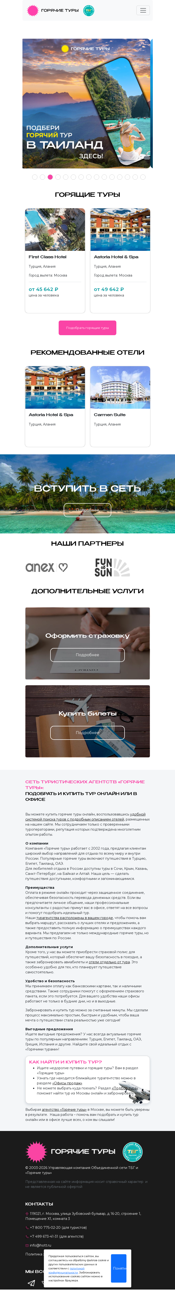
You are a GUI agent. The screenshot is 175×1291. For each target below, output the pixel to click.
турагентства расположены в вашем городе (74, 918)
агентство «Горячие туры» (64, 1109)
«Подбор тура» (125, 1088)
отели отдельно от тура (109, 962)
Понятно (119, 1268)
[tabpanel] (87, 106)
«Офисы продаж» (67, 1083)
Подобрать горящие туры (87, 328)
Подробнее (87, 510)
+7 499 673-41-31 (44, 1236)
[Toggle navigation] (143, 10)
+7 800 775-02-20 (45, 1227)
